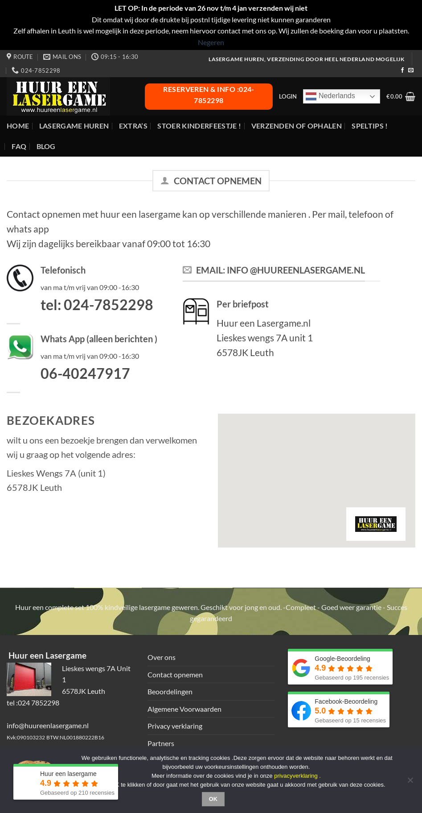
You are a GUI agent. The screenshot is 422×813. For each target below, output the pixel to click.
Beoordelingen (170, 691)
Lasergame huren (74, 125)
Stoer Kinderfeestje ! (199, 125)
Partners (160, 743)
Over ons (161, 657)
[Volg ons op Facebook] (402, 70)
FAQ (19, 146)
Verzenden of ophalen (296, 125)
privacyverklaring (296, 775)
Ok (213, 799)
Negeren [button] (211, 42)
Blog (46, 146)
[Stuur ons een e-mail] (411, 70)
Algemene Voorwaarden (184, 709)
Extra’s (133, 125)
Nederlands (330, 96)
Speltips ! (370, 125)
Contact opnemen (175, 674)
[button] (288, 96)
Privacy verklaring (174, 726)
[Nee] (410, 783)
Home (18, 125)
